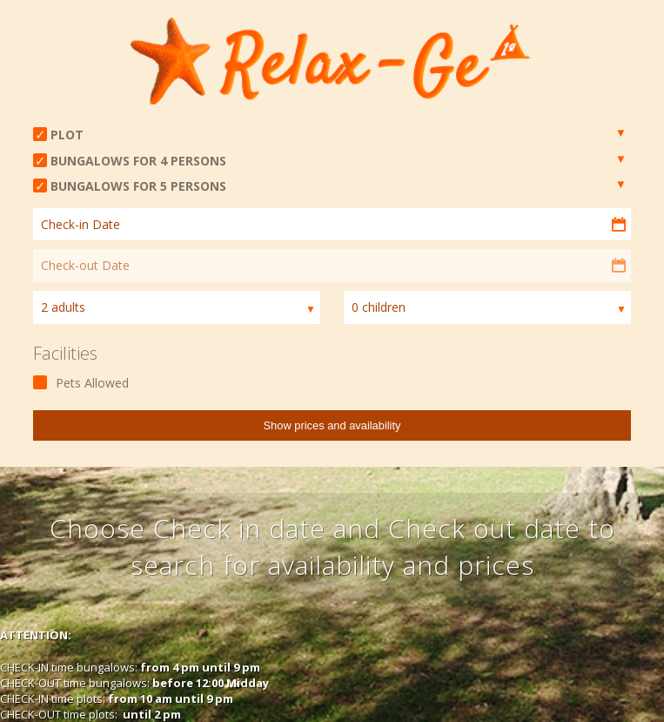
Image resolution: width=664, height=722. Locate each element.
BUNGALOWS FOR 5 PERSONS (138, 186)
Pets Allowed (92, 382)
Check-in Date (80, 224)
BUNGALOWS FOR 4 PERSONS (138, 160)
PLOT (67, 134)
